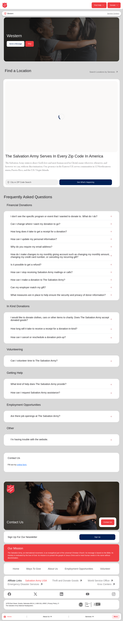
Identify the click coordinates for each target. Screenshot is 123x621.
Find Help (99, 5)
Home (16, 568)
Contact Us (108, 522)
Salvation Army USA (36, 580)
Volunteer (105, 568)
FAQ (29, 44)
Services (89, 616)
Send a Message (15, 44)
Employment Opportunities (79, 568)
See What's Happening (85, 182)
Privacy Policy (52, 603)
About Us (47, 616)
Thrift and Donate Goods (67, 580)
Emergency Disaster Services (25, 584)
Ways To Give (33, 568)
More (116, 617)
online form (21, 465)
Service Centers (113, 13)
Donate (114, 5)
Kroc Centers (106, 584)
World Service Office (100, 580)
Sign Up (97, 537)
